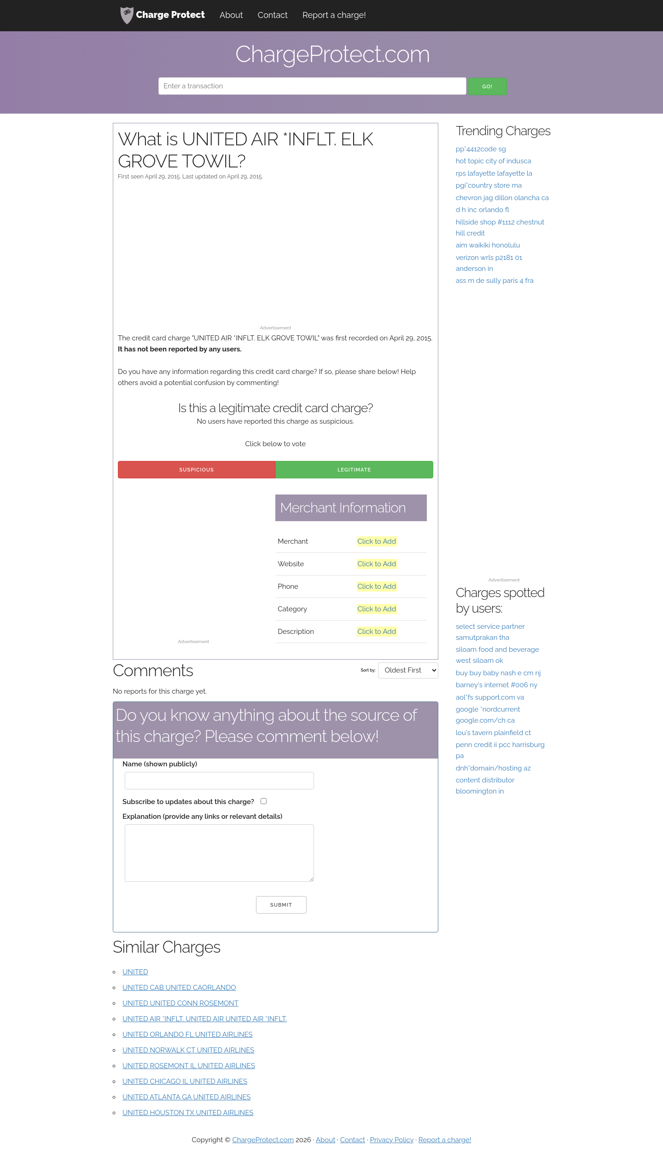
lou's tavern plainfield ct (493, 733)
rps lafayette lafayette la (494, 173)
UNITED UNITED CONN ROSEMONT (180, 1003)
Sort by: (368, 670)
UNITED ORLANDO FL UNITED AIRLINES (187, 1034)
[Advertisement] (275, 257)
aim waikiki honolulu (488, 245)
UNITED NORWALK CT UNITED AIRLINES (188, 1050)
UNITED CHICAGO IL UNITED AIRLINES (184, 1081)
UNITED (135, 972)
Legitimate (354, 470)
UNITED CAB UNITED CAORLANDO (179, 987)
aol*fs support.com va (490, 697)
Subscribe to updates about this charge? (188, 802)
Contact (273, 15)
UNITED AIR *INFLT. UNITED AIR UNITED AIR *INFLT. (204, 1019)
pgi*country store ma (489, 185)
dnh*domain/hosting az (493, 768)
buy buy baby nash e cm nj (498, 673)
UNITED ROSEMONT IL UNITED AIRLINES (188, 1066)
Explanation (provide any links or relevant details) (202, 816)
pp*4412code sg (481, 149)
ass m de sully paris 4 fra (495, 280)
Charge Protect (162, 15)
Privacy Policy (392, 1140)
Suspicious (197, 470)
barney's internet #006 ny (496, 685)
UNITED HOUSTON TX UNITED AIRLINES (187, 1113)
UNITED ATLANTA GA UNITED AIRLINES (186, 1097)
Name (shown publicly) (159, 764)
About (231, 15)
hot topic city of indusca (493, 161)
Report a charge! (334, 15)
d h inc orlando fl (482, 210)
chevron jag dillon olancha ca (502, 198)
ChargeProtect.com (263, 1140)
